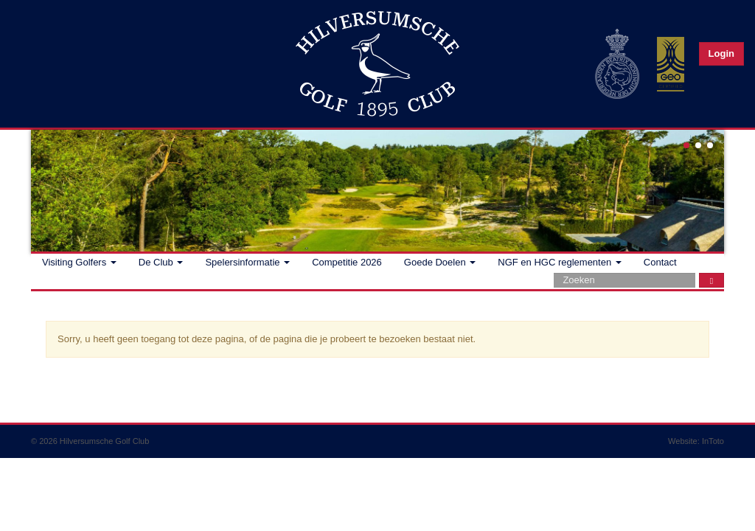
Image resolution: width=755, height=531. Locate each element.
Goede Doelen (440, 262)
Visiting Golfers (79, 262)
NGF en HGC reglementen (560, 262)
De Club (161, 262)
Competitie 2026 (347, 262)
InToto (713, 441)
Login (721, 53)
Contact (660, 262)
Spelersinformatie (247, 262)
